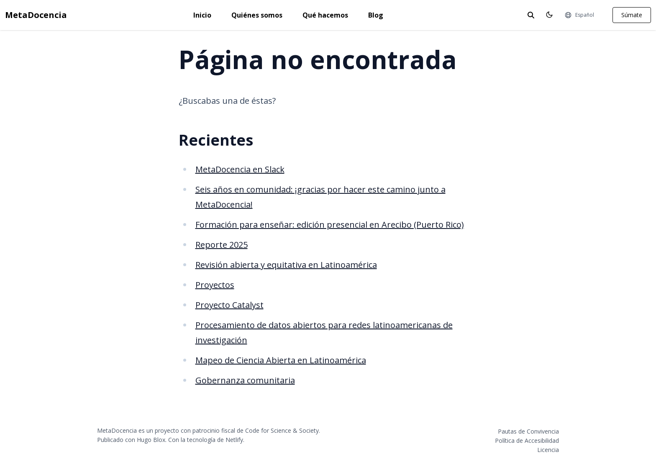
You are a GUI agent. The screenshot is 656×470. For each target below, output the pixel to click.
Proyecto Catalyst (229, 305)
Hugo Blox (151, 440)
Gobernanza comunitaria (245, 380)
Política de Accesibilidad (527, 440)
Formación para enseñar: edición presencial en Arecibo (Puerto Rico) (329, 224)
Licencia (548, 450)
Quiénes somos (256, 15)
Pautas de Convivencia (528, 431)
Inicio (202, 15)
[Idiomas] (579, 15)
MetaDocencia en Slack (239, 169)
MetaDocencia (36, 15)
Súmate (631, 15)
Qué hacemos (325, 15)
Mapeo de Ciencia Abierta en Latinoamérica (280, 360)
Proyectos (214, 284)
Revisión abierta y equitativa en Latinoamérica (286, 264)
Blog (375, 15)
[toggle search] (531, 15)
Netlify (234, 440)
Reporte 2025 (221, 244)
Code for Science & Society (282, 430)
